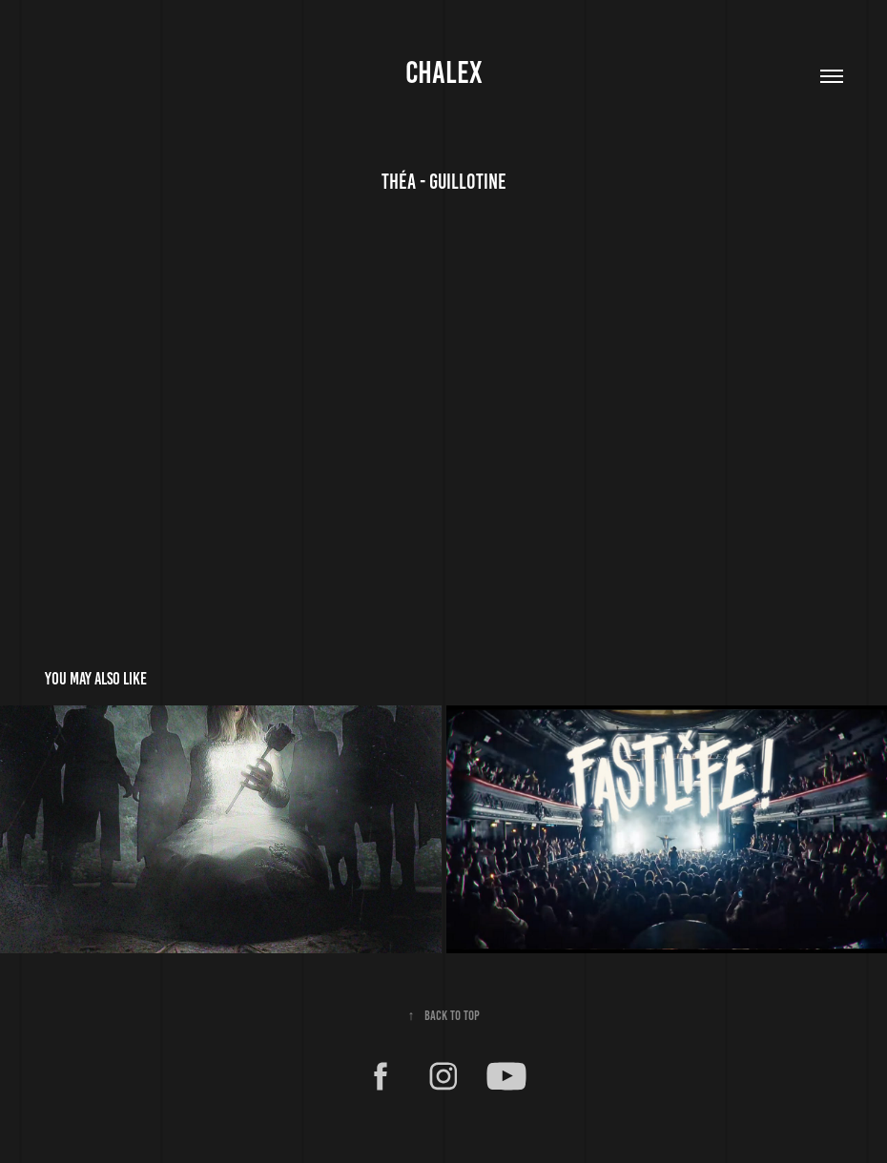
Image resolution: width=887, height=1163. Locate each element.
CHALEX (444, 72)
